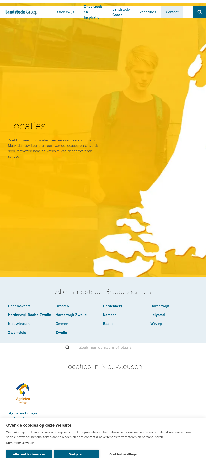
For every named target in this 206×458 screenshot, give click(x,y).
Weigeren (76, 449)
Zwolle (61, 272)
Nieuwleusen (19, 264)
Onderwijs (65, 6)
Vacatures (147, 6)
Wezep (156, 264)
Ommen (62, 264)
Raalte (108, 264)
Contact (172, 6)
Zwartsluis (17, 272)
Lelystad (157, 255)
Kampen (109, 255)
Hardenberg (113, 246)
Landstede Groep (121, 6)
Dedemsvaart (19, 246)
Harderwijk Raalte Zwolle (29, 255)
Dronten (62, 246)
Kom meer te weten (20, 437)
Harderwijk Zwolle (71, 255)
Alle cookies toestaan (29, 449)
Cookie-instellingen (124, 449)
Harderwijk (159, 246)
